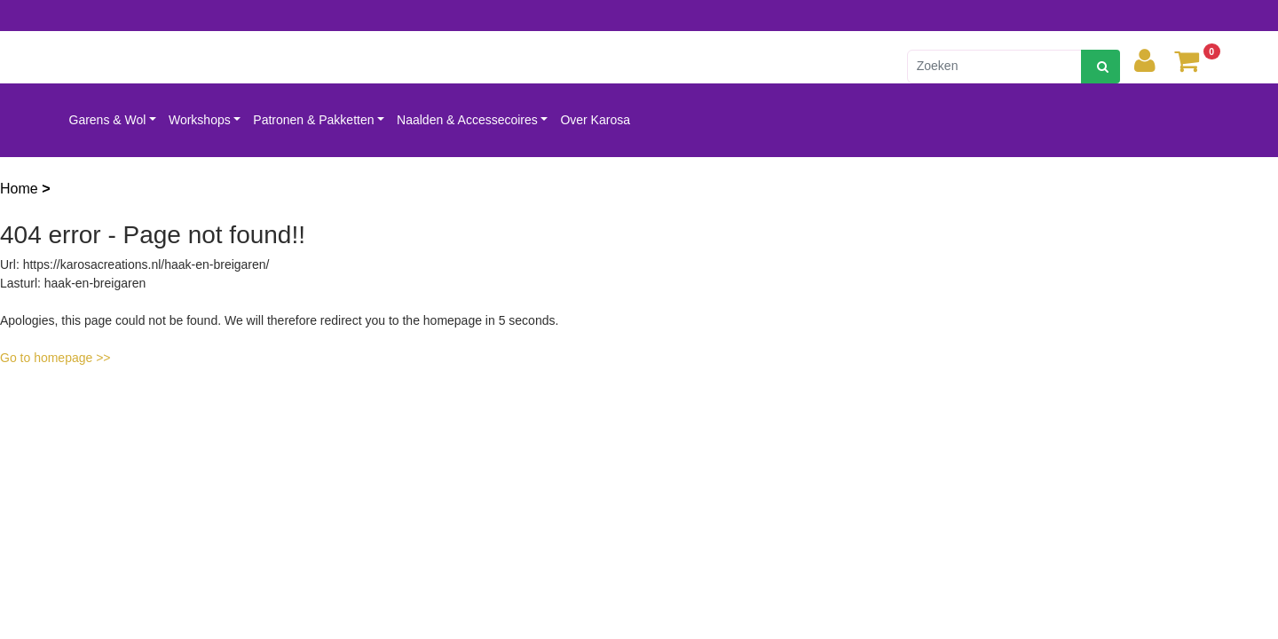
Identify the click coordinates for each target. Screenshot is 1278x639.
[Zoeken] (994, 66)
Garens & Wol (107, 120)
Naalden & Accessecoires (467, 120)
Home (21, 188)
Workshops (200, 120)
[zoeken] (1100, 66)
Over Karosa (595, 120)
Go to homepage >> (55, 358)
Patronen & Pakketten (313, 120)
